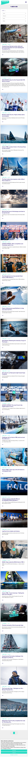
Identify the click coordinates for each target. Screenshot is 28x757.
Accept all (14, 750)
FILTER (3, 10)
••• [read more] (2, 54)
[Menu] (26, 2)
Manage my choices (14, 754)
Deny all (14, 752)
